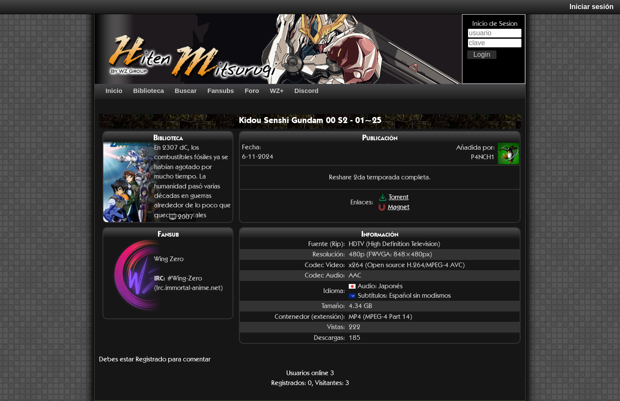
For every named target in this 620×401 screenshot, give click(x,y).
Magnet (393, 207)
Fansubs (221, 90)
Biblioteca (148, 90)
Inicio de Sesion (495, 23)
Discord (306, 90)
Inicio (113, 90)
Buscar (186, 90)
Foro (252, 90)
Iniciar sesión (592, 6)
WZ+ (277, 90)
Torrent (394, 197)
